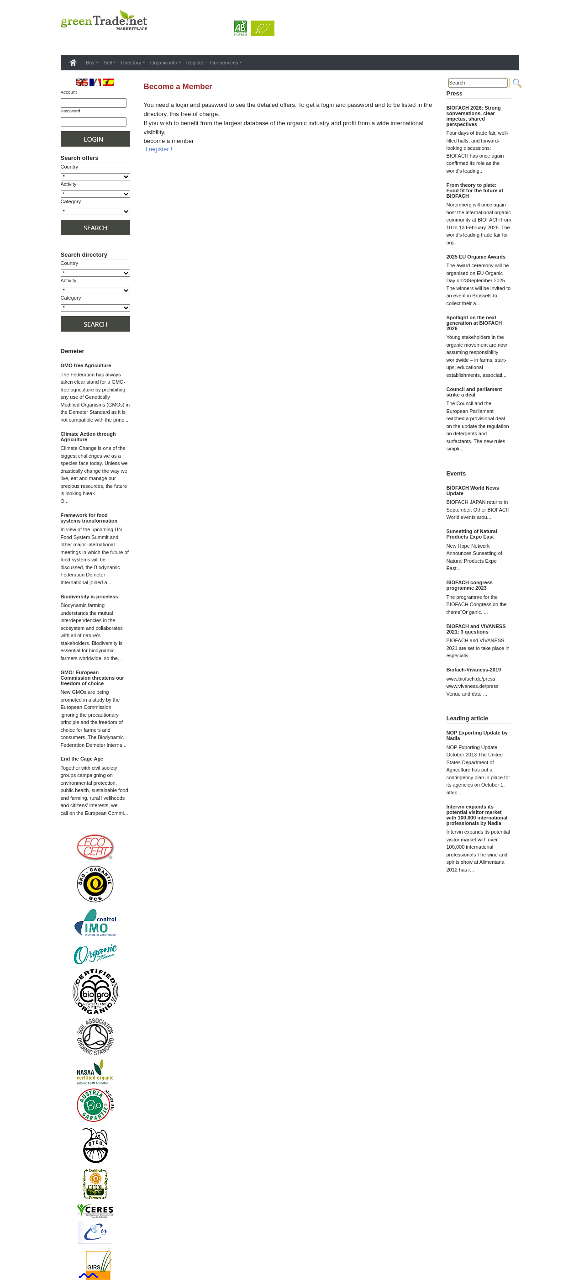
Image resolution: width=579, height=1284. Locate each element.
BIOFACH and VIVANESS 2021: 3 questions (476, 629)
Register (195, 62)
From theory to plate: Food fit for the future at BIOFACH (475, 190)
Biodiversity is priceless (89, 596)
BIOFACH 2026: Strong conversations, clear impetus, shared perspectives (474, 116)
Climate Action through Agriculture (88, 436)
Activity (69, 184)
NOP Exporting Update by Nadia (477, 735)
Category (71, 201)
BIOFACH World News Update (473, 490)
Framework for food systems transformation (89, 518)
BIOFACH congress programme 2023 (470, 585)
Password (70, 110)
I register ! (159, 149)
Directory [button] (131, 62)
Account (69, 92)
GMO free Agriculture (86, 365)
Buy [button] (90, 62)
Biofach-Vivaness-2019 (474, 669)
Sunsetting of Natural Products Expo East (472, 533)
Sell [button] (108, 62)
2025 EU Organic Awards (476, 256)
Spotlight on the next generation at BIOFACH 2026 (474, 323)
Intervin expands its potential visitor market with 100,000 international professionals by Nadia (477, 815)
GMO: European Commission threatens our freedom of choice (92, 678)
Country (70, 166)
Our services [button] (224, 62)
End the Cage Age (82, 758)
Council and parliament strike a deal (474, 391)
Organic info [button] (163, 62)
